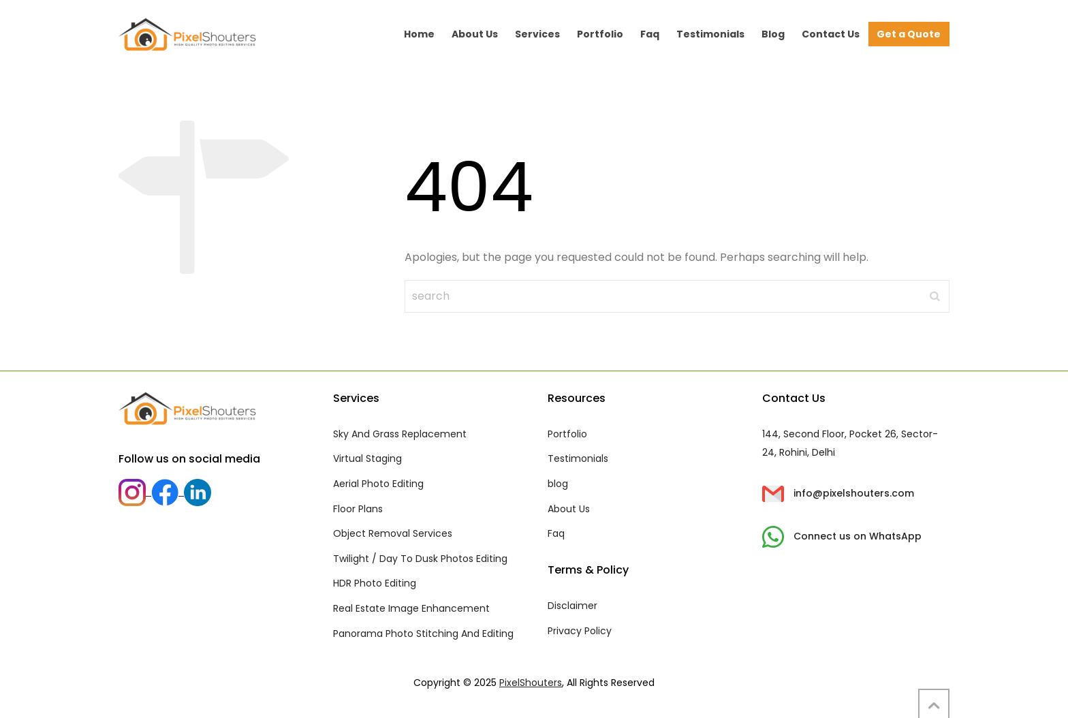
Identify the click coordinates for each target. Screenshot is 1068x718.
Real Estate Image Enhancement (411, 608)
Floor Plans (358, 509)
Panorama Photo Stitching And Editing (423, 633)
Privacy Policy (580, 631)
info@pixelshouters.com (838, 493)
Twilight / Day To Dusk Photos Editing (420, 558)
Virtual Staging (367, 458)
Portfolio (567, 434)
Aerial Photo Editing (378, 483)
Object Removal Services (392, 533)
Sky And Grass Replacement (400, 434)
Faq (556, 533)
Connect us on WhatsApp (842, 536)
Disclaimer (572, 605)
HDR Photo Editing (374, 583)
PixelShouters (530, 682)
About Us (569, 509)
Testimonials (578, 458)
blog (558, 483)
